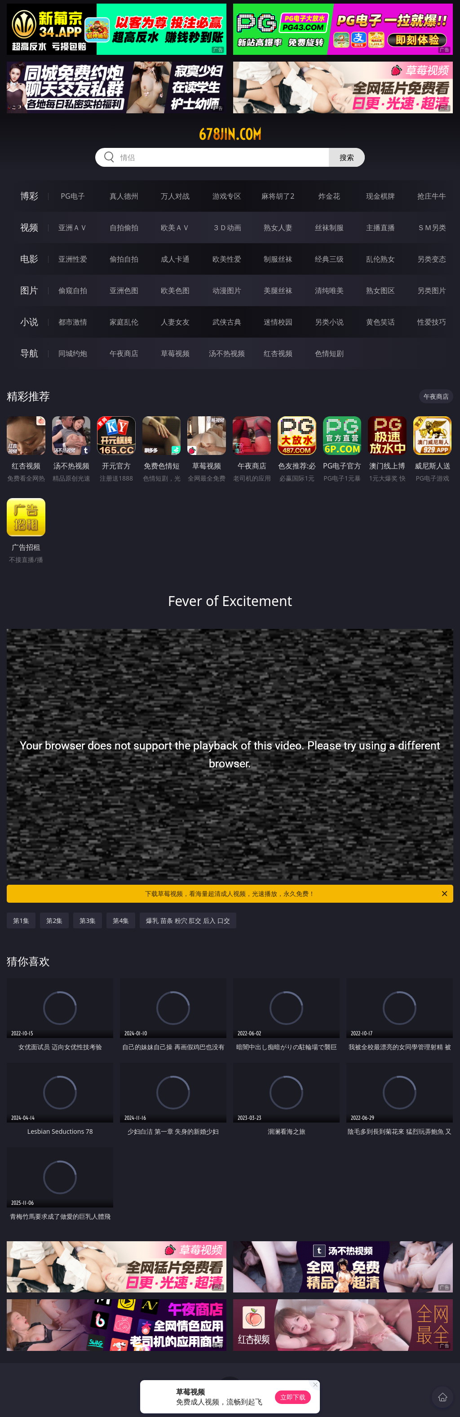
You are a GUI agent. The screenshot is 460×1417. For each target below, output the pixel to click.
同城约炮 (72, 353)
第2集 (54, 920)
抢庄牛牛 (431, 196)
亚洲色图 (124, 290)
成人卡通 (175, 259)
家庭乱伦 (124, 322)
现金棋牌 (380, 196)
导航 (29, 353)
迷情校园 (278, 322)
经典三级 (329, 259)
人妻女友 (175, 322)
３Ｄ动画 (226, 227)
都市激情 (72, 322)
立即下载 (292, 1397)
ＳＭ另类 (431, 227)
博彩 (29, 196)
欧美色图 (175, 290)
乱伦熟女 (380, 259)
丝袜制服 (329, 227)
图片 (29, 290)
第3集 (88, 920)
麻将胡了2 (277, 196)
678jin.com (230, 134)
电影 (29, 259)
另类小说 (329, 322)
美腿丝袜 (278, 290)
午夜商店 (124, 353)
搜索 (347, 157)
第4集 (121, 920)
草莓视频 (175, 353)
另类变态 (431, 259)
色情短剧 (329, 353)
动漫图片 (226, 290)
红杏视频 (278, 353)
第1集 (21, 920)
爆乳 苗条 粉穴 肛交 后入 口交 (188, 920)
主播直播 (380, 227)
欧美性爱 (226, 259)
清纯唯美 (329, 290)
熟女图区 (380, 290)
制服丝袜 (278, 259)
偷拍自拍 (124, 259)
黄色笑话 (380, 322)
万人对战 (175, 196)
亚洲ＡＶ (72, 227)
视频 (29, 227)
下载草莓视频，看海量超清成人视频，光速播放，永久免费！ (297, 893)
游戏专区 (226, 196)
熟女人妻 (278, 227)
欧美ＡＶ (175, 227)
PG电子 (72, 196)
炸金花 (329, 196)
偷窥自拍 (72, 290)
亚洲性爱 (72, 259)
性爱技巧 (431, 322)
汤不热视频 (227, 353)
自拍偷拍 (124, 227)
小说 (29, 322)
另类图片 (431, 290)
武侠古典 (226, 322)
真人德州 (124, 196)
